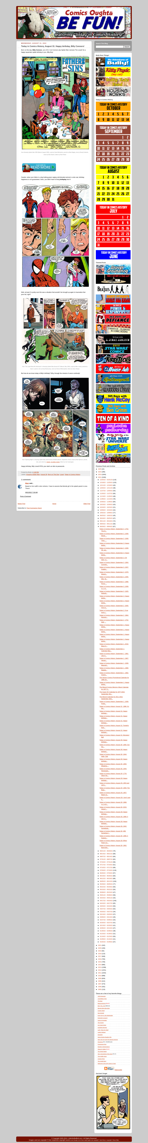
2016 (100, 959)
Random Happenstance (104, 1046)
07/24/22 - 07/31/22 (106, 862)
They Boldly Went (102, 1056)
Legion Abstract (102, 1032)
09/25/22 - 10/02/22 (106, 515)
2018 (100, 953)
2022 (100, 477)
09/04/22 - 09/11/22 (106, 524)
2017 (100, 956)
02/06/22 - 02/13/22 (106, 928)
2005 (100, 989)
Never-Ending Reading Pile (104, 1037)
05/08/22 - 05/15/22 (106, 892)
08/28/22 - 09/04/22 (106, 526)
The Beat (100, 1001)
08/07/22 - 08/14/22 (106, 856)
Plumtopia (100, 1041)
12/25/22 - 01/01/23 (106, 480)
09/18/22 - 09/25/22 (106, 518)
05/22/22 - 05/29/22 (106, 887)
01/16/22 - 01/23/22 (106, 936)
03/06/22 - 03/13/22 (106, 917)
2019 (100, 951)
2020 (100, 948)
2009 (100, 978)
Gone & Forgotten (102, 1020)
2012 (100, 970)
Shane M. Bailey (102, 1049)
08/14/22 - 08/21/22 (106, 854)
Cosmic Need (101, 1010)
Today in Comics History (72, 474)
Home (54, 504)
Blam (27, 483)
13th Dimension (102, 996)
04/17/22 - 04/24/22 (106, 900)
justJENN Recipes (102, 1027)
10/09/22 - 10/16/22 (106, 510)
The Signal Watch (102, 1051)
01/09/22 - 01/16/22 (106, 939)
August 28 (44, 474)
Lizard (62, 474)
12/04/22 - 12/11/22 (106, 488)
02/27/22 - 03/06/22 (106, 920)
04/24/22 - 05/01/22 (106, 898)
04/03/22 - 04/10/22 (106, 906)
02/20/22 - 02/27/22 (106, 922)
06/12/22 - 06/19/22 (106, 878)
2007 (100, 984)
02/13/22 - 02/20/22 (106, 925)
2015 (100, 962)
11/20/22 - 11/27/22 (106, 493)
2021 (100, 945)
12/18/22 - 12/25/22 (106, 482)
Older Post (86, 504)
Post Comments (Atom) (34, 508)
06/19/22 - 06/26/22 (106, 876)
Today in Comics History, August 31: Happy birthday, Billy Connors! (52, 46)
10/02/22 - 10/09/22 (106, 513)
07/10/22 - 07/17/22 (106, 867)
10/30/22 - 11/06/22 (106, 502)
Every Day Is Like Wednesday (105, 1015)
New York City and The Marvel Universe (108, 1039)
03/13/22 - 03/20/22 (106, 914)
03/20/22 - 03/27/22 (106, 911)
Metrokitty (100, 1034)
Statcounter (118, 1070)
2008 (100, 981)
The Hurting (101, 1022)
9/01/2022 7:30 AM (31, 492)
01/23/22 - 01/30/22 (106, 933)
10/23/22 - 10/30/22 (106, 504)
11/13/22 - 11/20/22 (106, 496)
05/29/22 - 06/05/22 (106, 884)
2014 (100, 964)
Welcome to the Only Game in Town (107, 1063)
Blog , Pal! (101, 1005)
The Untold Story (102, 1061)
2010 (100, 975)
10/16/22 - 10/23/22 (106, 507)
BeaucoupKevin (102, 1003)
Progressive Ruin (102, 1044)
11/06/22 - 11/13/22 (106, 499)
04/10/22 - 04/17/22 (106, 903)
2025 (100, 469)
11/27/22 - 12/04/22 (106, 491)
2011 (100, 973)
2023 (100, 474)
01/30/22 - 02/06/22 (106, 931)
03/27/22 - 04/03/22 (106, 909)
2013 (100, 967)
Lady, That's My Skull (103, 1030)
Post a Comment (25, 496)
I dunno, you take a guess (53, 462)
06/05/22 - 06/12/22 (106, 881)
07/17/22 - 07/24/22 (106, 865)
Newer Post (21, 504)
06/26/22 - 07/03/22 (106, 873)
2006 (100, 986)
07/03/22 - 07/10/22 (106, 870)
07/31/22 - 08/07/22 (106, 859)
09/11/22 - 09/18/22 (106, 521)
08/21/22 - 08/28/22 (106, 851)
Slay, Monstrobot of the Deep (105, 1054)
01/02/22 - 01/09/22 (106, 942)
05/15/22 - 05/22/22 (106, 889)
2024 (100, 472)
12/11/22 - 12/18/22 (106, 485)
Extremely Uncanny (103, 1018)
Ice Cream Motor (102, 1025)
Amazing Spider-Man (33, 474)
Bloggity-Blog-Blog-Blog (104, 1008)
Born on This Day (53, 474)
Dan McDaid (101, 1013)
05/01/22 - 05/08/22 (106, 895)
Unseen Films (101, 1058)
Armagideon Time (102, 998)
